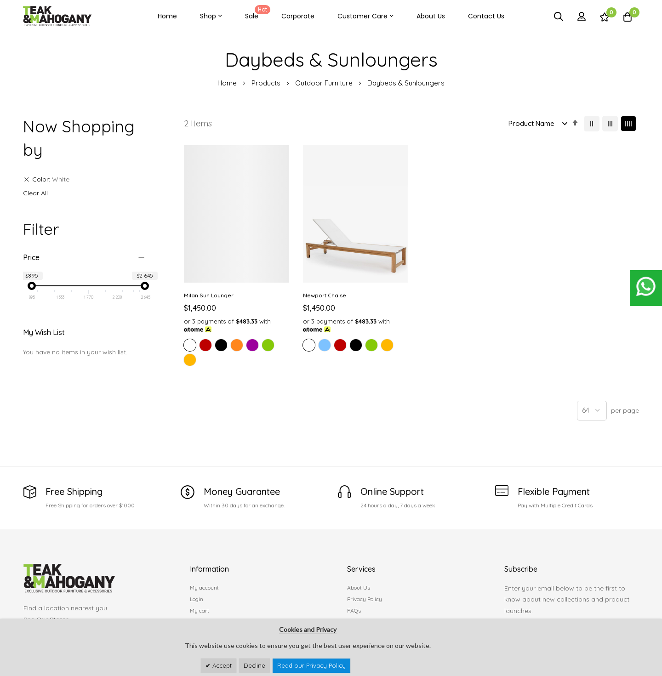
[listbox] (235, 351)
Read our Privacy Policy (311, 665)
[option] (190, 343)
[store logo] (57, 16)
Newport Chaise (322, 293)
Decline (254, 665)
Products (266, 83)
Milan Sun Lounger (209, 293)
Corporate (297, 16)
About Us (431, 16)
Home (167, 16)
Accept (221, 665)
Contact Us (486, 16)
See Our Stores (46, 617)
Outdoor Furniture (324, 83)
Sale (256, 13)
